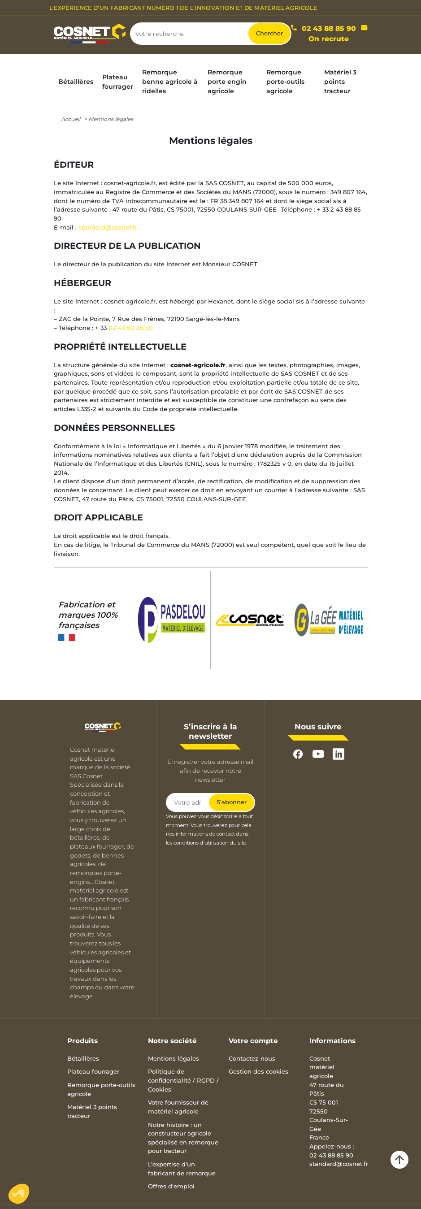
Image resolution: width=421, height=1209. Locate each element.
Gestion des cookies (258, 1071)
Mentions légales (173, 1058)
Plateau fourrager (93, 1071)
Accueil (70, 119)
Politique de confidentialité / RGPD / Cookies (183, 1080)
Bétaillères (83, 1058)
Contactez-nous (252, 1058)
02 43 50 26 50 (131, 327)
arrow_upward (399, 1159)
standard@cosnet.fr (107, 227)
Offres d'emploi (171, 1186)
